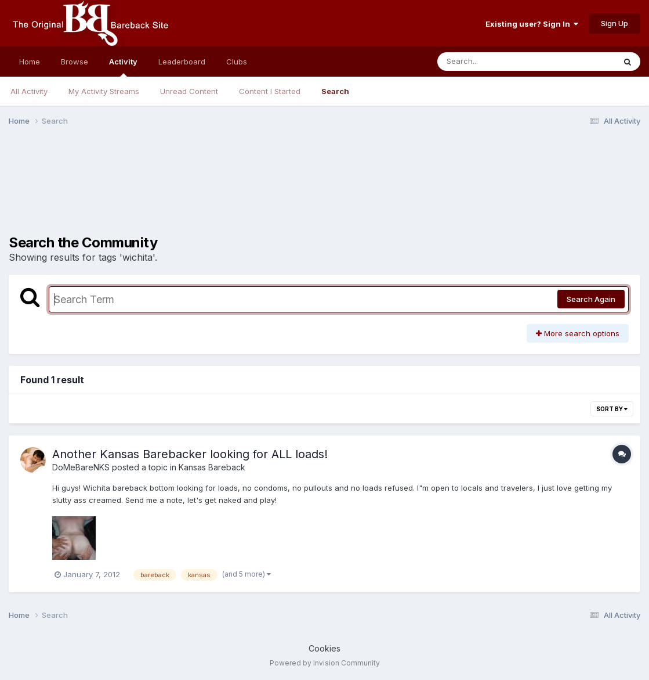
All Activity (29, 91)
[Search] (494, 61)
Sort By (612, 408)
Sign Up (614, 23)
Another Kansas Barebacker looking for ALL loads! (190, 454)
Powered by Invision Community (325, 663)
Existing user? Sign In (531, 23)
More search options (577, 333)
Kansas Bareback (212, 467)
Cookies (324, 648)
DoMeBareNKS (81, 467)
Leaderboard (181, 61)
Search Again (591, 299)
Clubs (236, 61)
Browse (74, 61)
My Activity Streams (103, 91)
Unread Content (189, 91)
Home (29, 61)
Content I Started (269, 91)
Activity (123, 67)
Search (335, 91)
